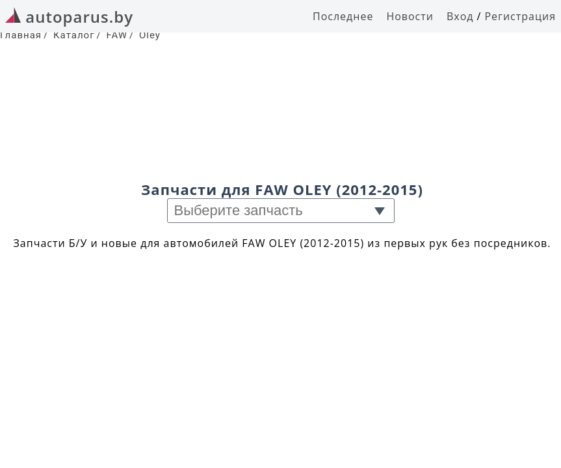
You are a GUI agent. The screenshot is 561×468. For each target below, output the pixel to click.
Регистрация (520, 16)
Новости (410, 16)
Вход (460, 16)
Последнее (343, 16)
